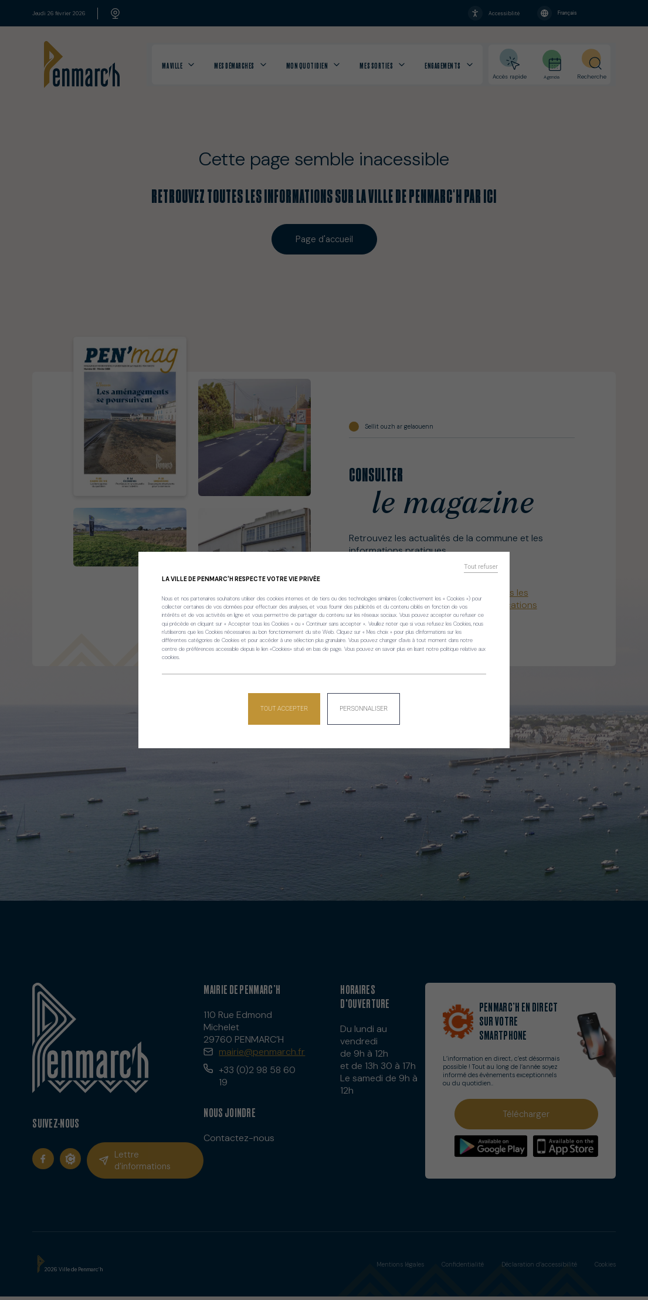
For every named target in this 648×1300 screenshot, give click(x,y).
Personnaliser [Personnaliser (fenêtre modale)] (362, 705)
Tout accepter (285, 705)
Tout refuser (483, 570)
